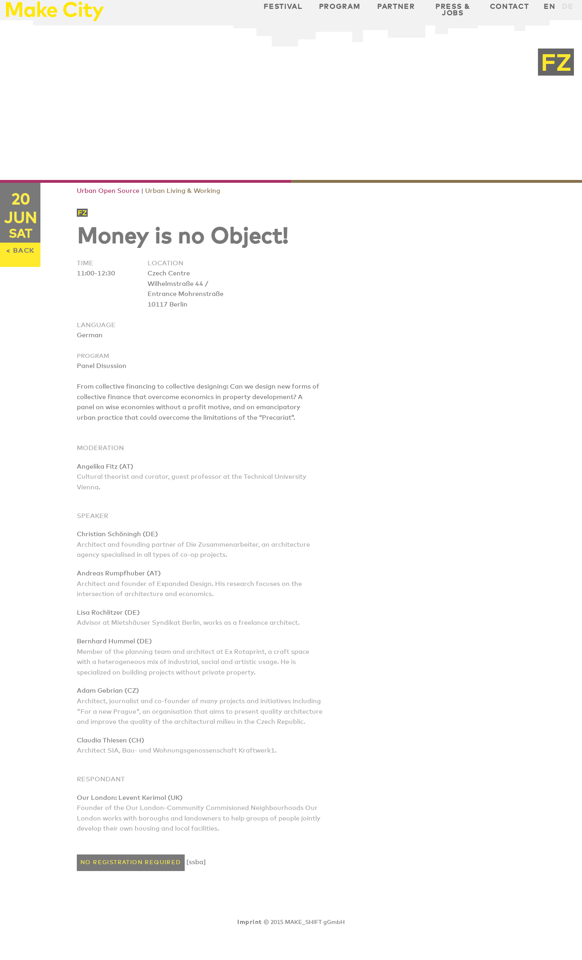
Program (340, 7)
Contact (509, 7)
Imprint (249, 922)
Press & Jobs (452, 10)
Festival (283, 7)
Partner (396, 7)
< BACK (20, 250)
